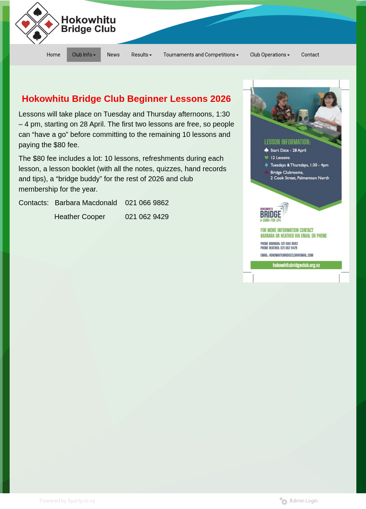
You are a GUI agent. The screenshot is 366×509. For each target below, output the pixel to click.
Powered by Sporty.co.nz (67, 501)
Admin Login (299, 501)
